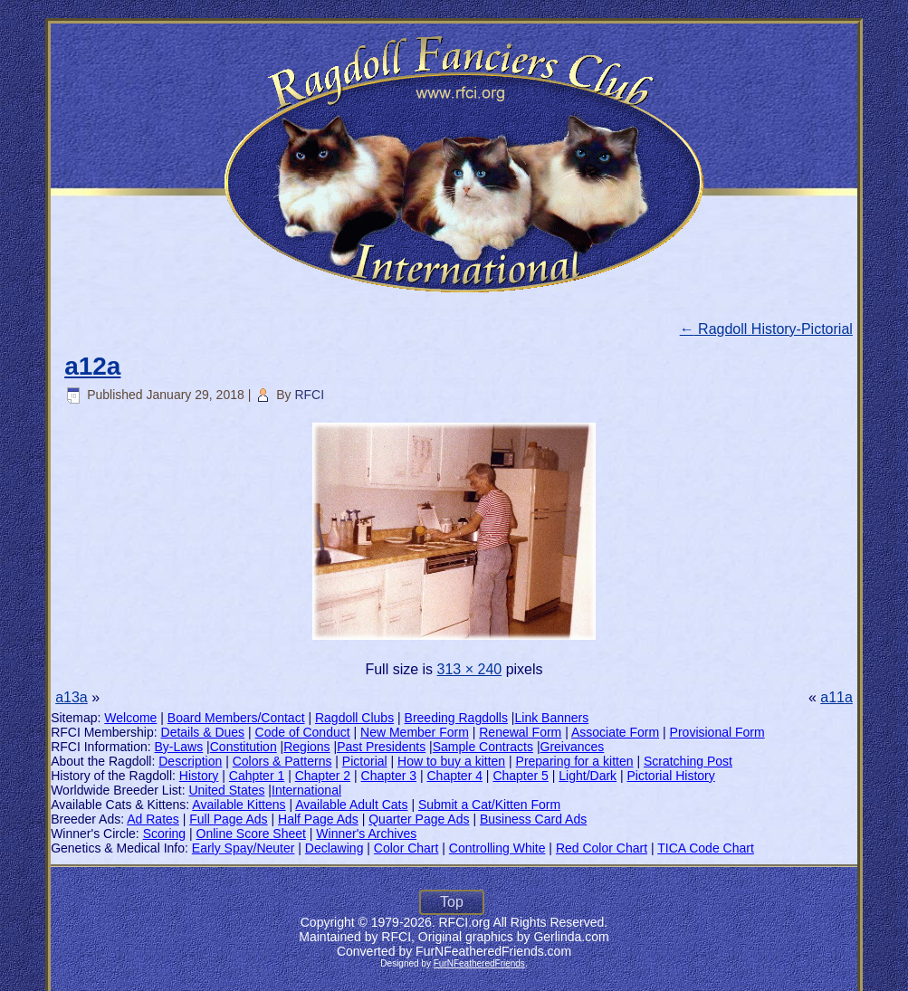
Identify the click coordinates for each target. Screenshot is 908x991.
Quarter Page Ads (418, 819)
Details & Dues (203, 732)
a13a (71, 697)
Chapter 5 (520, 775)
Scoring (164, 833)
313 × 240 (469, 669)
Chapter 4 (454, 775)
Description (190, 761)
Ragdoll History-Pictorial (766, 329)
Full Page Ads (228, 819)
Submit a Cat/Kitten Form (489, 804)
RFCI (309, 394)
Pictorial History (671, 775)
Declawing (334, 848)
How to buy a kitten (451, 761)
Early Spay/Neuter (243, 848)
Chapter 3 (388, 775)
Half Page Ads (318, 819)
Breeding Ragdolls (456, 717)
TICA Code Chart (705, 848)
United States (226, 790)
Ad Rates (153, 819)
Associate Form (615, 732)
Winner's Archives (366, 833)
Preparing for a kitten (575, 761)
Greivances (572, 746)
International (306, 790)
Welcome (130, 717)
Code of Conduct (302, 732)
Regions (306, 746)
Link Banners (552, 717)
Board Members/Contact (236, 717)
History (199, 775)
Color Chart (406, 848)
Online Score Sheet (251, 833)
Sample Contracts (483, 746)
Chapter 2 (322, 775)
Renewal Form (520, 732)
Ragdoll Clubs (354, 717)
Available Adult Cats (351, 804)
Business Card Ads (533, 819)
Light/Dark (587, 775)
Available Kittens (238, 804)
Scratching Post (688, 761)
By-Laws (179, 746)
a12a (92, 366)
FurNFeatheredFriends (479, 963)
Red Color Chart (601, 848)
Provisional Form (717, 732)
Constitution (243, 746)
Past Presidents (381, 746)
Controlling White (497, 848)
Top (452, 902)
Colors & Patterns (282, 761)
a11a (836, 697)
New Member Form (414, 732)
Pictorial (364, 761)
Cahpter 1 (256, 775)
